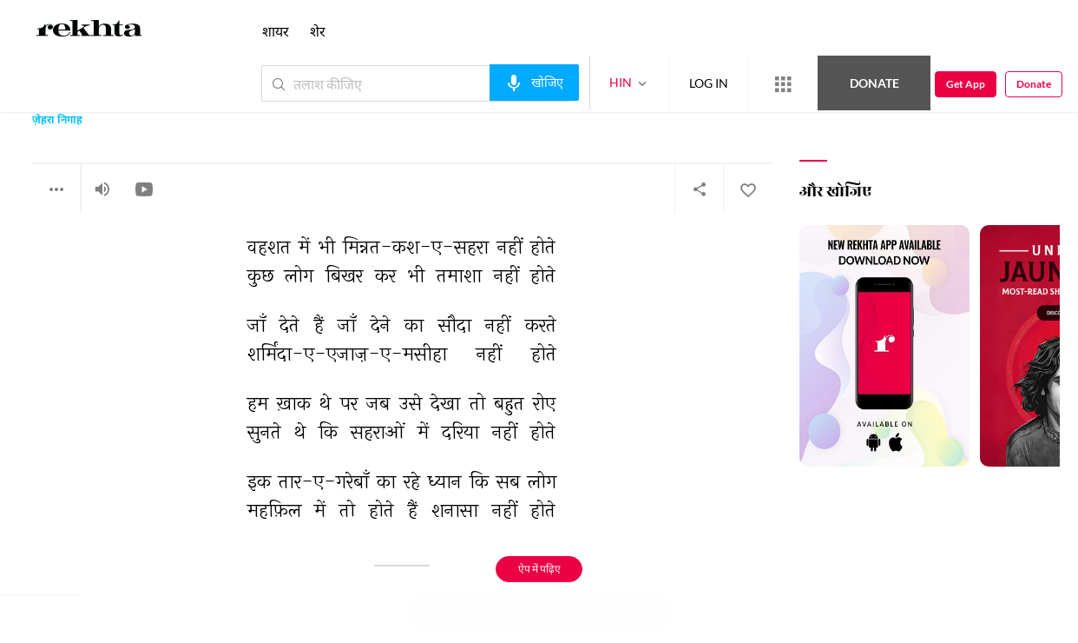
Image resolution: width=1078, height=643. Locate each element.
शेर (317, 31)
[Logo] (89, 31)
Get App (965, 83)
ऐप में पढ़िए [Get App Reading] (539, 568)
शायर (275, 31)
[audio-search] (534, 82)
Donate (874, 83)
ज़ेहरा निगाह (57, 121)
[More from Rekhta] (783, 84)
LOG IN (708, 83)
